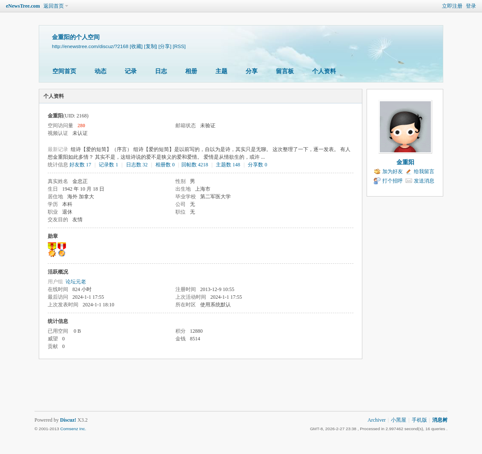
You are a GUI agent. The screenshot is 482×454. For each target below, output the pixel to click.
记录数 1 (108, 165)
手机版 (419, 420)
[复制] (150, 46)
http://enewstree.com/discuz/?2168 (90, 46)
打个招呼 (392, 181)
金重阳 (405, 162)
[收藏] (136, 46)
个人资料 (324, 71)
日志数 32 (137, 165)
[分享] (164, 46)
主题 (221, 71)
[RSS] (179, 46)
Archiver (376, 420)
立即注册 (452, 6)
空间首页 (64, 71)
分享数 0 (257, 165)
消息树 (440, 420)
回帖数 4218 (194, 165)
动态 (100, 71)
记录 (131, 71)
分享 (252, 71)
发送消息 (424, 181)
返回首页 (53, 6)
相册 (191, 71)
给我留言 (424, 171)
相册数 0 (165, 165)
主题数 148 (228, 165)
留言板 (285, 71)
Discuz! (68, 420)
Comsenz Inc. (73, 428)
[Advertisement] (241, 390)
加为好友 (392, 171)
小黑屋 (398, 420)
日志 (161, 71)
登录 (471, 6)
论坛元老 (76, 282)
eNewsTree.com (23, 6)
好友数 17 (80, 165)
